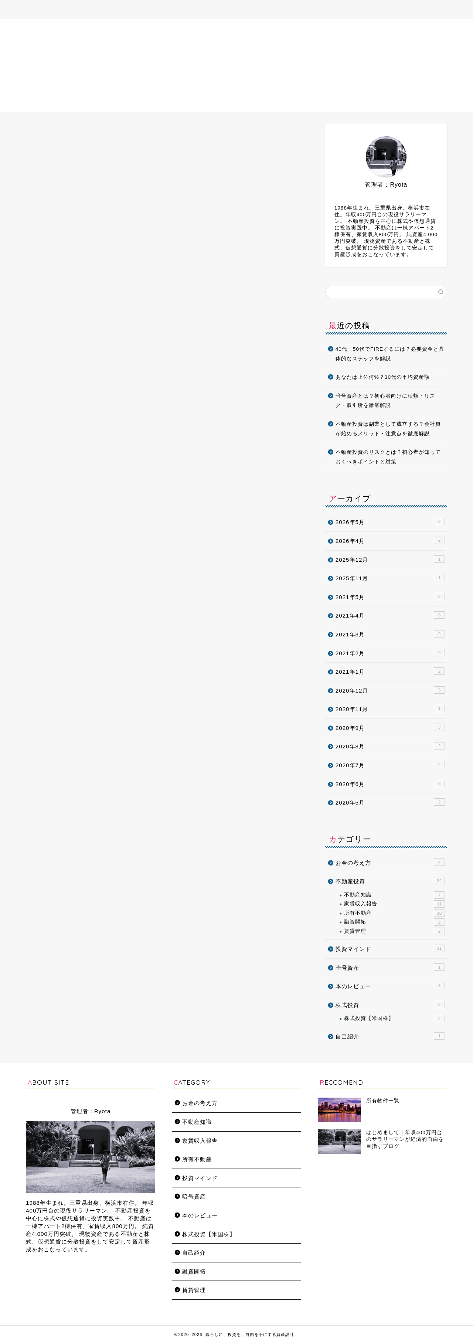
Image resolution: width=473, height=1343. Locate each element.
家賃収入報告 (394, 904)
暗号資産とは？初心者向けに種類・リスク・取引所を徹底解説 (385, 400)
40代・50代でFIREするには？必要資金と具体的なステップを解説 (390, 353)
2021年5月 (390, 596)
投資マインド (390, 948)
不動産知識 (394, 895)
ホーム (125, 10)
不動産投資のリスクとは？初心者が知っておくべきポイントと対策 (388, 457)
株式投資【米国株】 (394, 1018)
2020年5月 (390, 802)
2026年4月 (390, 540)
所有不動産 (210, 10)
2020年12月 (390, 690)
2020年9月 (390, 727)
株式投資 (390, 1004)
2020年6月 (390, 783)
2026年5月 (390, 521)
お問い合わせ (254, 10)
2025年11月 (390, 577)
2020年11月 (390, 708)
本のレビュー (390, 985)
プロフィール (164, 10)
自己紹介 (390, 1036)
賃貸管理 (394, 931)
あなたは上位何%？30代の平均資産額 (383, 377)
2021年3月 (390, 634)
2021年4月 (390, 615)
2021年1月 (390, 671)
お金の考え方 (390, 862)
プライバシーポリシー (311, 10)
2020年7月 (390, 764)
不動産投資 (390, 880)
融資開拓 (394, 922)
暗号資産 (390, 967)
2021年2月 (390, 652)
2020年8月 (390, 745)
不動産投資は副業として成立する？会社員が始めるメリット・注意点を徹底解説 (388, 428)
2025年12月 (390, 559)
